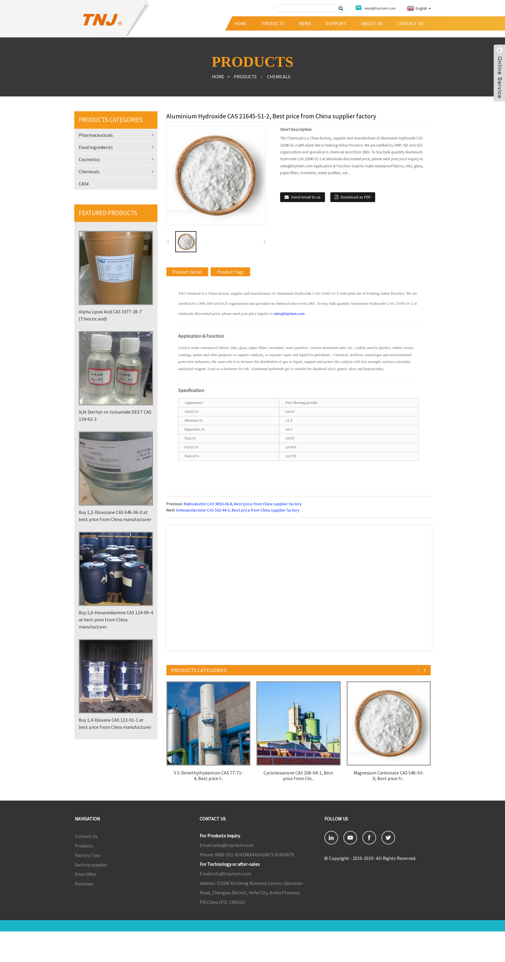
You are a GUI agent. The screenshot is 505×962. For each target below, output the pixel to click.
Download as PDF (356, 197)
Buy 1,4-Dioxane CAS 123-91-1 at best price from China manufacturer (115, 723)
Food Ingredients (96, 147)
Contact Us (410, 23)
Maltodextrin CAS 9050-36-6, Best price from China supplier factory (243, 504)
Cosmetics (89, 159)
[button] (264, 241)
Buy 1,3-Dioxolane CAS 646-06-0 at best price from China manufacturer (115, 515)
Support (336, 23)
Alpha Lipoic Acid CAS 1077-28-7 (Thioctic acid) (110, 315)
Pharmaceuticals (96, 135)
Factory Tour (87, 855)
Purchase (84, 884)
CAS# (84, 184)
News (305, 23)
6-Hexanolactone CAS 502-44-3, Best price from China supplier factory (237, 510)
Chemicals (278, 77)
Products (272, 23)
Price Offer (86, 874)
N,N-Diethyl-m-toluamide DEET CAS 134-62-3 (115, 415)
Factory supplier (91, 865)
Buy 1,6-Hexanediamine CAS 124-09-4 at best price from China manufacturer (116, 619)
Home (240, 23)
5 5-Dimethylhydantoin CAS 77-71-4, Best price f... (208, 775)
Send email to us (306, 197)
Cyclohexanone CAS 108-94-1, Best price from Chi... (298, 775)
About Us (371, 23)
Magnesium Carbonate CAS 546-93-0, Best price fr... (389, 775)
